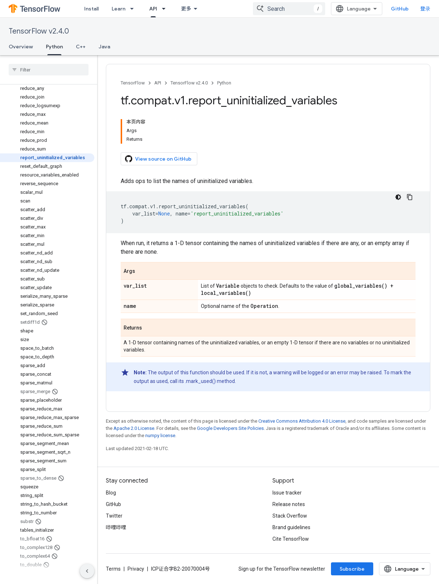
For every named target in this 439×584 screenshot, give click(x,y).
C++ (81, 46)
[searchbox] (49, 69)
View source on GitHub (158, 158)
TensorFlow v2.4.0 (39, 31)
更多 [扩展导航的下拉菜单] (186, 8)
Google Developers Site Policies (230, 428)
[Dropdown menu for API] (166, 8)
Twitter (114, 516)
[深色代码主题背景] (398, 197)
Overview (21, 46)
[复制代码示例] (410, 197)
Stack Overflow (289, 516)
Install (91, 8)
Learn (118, 8)
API (157, 83)
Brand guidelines (291, 527)
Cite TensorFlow (290, 539)
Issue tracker (287, 493)
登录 (425, 9)
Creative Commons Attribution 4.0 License (301, 421)
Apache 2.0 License (133, 428)
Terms (113, 569)
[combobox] (289, 8)
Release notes (288, 504)
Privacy (136, 569)
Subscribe (352, 569)
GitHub (400, 8)
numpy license (160, 435)
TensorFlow (133, 83)
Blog (111, 493)
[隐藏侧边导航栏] (87, 571)
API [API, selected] (153, 8)
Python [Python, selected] (54, 46)
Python (224, 83)
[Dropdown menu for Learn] (134, 8)
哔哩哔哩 (116, 527)
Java (104, 46)
